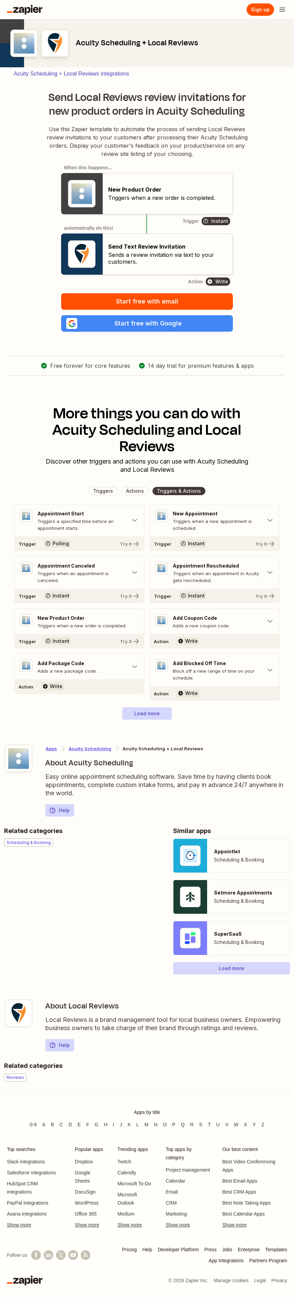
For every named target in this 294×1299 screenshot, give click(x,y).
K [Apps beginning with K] (129, 1124)
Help (59, 810)
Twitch (124, 1161)
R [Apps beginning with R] (192, 1124)
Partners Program (268, 1260)
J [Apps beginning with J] (121, 1124)
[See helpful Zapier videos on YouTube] (73, 1255)
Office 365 (86, 1214)
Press (210, 1249)
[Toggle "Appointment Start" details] (79, 520)
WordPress (87, 1203)
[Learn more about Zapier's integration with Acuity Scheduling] (18, 758)
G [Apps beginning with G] (97, 1124)
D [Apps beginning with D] (70, 1124)
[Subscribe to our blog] (85, 1255)
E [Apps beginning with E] (79, 1124)
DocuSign (85, 1192)
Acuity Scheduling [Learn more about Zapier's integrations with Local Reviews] (90, 748)
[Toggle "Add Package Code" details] (79, 667)
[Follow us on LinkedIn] (48, 1255)
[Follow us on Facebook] (36, 1255)
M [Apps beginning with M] (147, 1124)
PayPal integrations (27, 1203)
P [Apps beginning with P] (173, 1124)
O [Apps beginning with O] (165, 1124)
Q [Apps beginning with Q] (183, 1124)
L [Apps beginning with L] (137, 1124)
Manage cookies (231, 1280)
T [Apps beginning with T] (209, 1124)
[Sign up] (260, 9)
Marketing (176, 1214)
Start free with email (147, 301)
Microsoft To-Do (134, 1183)
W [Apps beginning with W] (236, 1124)
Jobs (227, 1249)
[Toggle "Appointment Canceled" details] (79, 573)
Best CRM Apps (239, 1192)
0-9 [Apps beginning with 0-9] (33, 1124)
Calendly (126, 1172)
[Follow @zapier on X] (61, 1255)
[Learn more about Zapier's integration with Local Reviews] (18, 1013)
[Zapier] (25, 9)
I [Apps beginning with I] (113, 1124)
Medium (126, 1214)
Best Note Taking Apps (246, 1203)
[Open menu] (282, 9)
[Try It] (79, 543)
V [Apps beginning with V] (226, 1124)
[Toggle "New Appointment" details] (214, 520)
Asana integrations (27, 1214)
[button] (147, 323)
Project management (188, 1170)
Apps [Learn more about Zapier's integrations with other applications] (51, 748)
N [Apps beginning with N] (155, 1124)
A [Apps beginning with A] (43, 1124)
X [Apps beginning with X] (245, 1124)
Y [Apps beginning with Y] (254, 1124)
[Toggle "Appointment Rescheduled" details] (214, 573)
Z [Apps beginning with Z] (262, 1124)
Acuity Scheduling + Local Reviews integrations (71, 74)
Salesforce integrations (31, 1172)
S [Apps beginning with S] (200, 1124)
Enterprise (249, 1249)
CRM (171, 1203)
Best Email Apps (239, 1181)
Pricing (129, 1249)
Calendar (175, 1181)
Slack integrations (26, 1161)
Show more (19, 1225)
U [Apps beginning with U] (218, 1124)
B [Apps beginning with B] (52, 1124)
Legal (260, 1280)
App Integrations (226, 1260)
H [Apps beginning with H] (105, 1124)
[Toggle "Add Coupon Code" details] (214, 621)
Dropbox (84, 1161)
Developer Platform (178, 1249)
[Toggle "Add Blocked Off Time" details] (214, 670)
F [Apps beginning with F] (87, 1124)
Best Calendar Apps (243, 1214)
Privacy (279, 1280)
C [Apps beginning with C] (61, 1124)
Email (172, 1192)
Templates (276, 1249)
